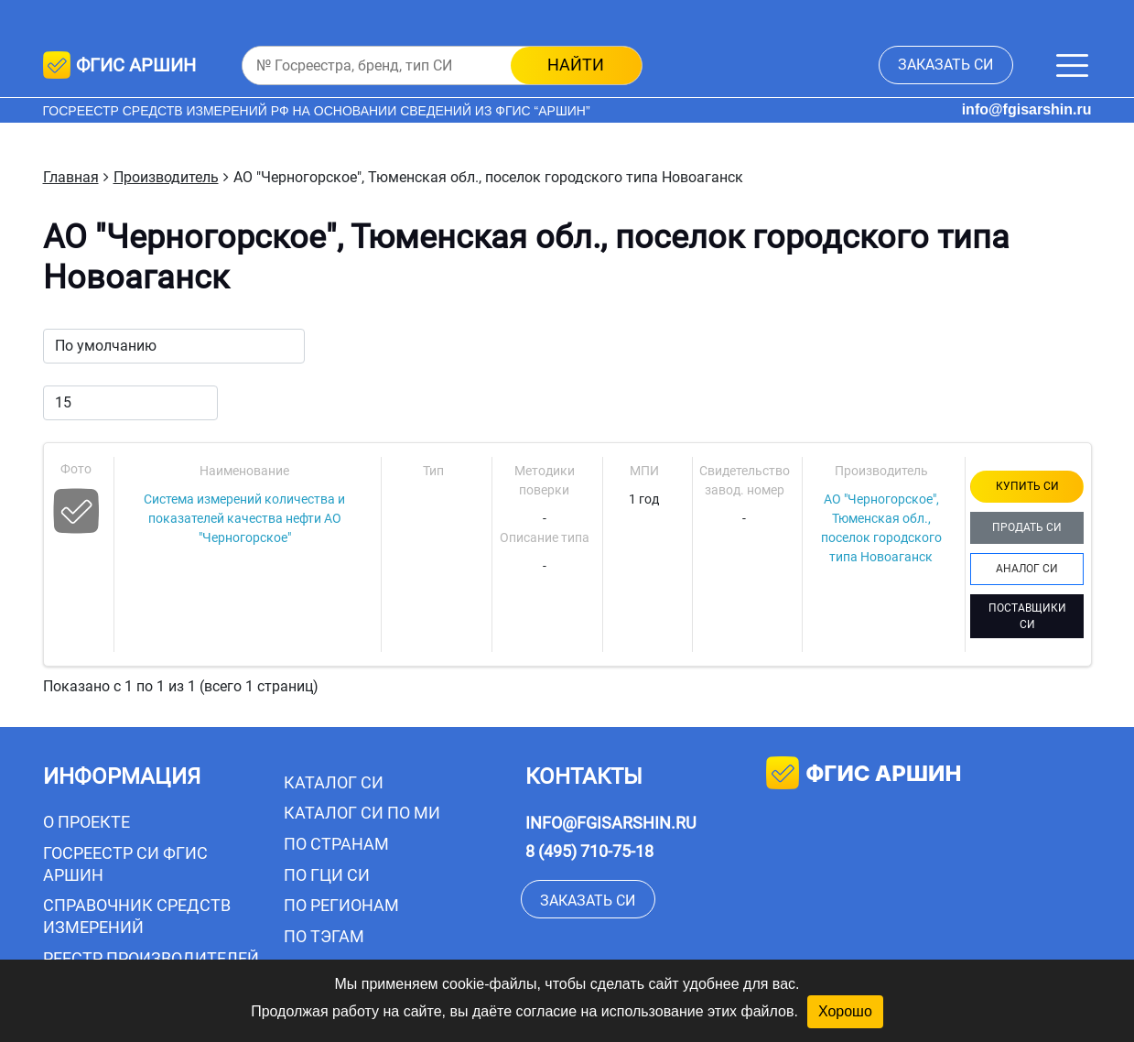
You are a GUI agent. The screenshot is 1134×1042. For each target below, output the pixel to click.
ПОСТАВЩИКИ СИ (1027, 616)
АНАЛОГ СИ (1027, 568)
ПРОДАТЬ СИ (1027, 527)
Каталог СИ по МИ (362, 812)
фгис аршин (863, 775)
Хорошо (845, 1011)
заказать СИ (945, 64)
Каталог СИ (333, 782)
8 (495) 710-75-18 (589, 851)
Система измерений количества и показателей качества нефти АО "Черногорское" (244, 518)
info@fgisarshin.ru (1027, 109)
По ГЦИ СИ (327, 875)
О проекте (86, 821)
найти (575, 64)
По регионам (341, 905)
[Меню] (1072, 65)
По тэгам (324, 936)
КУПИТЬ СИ (1027, 486)
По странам (336, 843)
